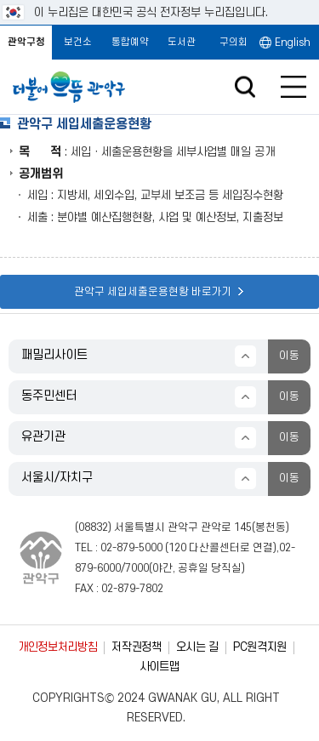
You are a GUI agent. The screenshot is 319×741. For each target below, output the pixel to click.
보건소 (78, 42)
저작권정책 (136, 647)
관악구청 (26, 42)
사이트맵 (159, 666)
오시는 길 (197, 647)
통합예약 (130, 42)
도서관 (182, 42)
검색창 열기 (244, 87)
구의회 (233, 42)
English (292, 42)
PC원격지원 (260, 647)
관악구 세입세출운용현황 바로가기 (159, 292)
